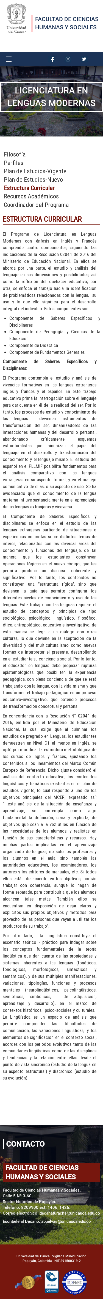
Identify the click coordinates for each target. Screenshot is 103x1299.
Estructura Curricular (29, 188)
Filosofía (15, 154)
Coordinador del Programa (36, 205)
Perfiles (13, 163)
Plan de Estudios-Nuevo (33, 179)
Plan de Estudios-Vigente (35, 171)
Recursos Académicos (31, 196)
